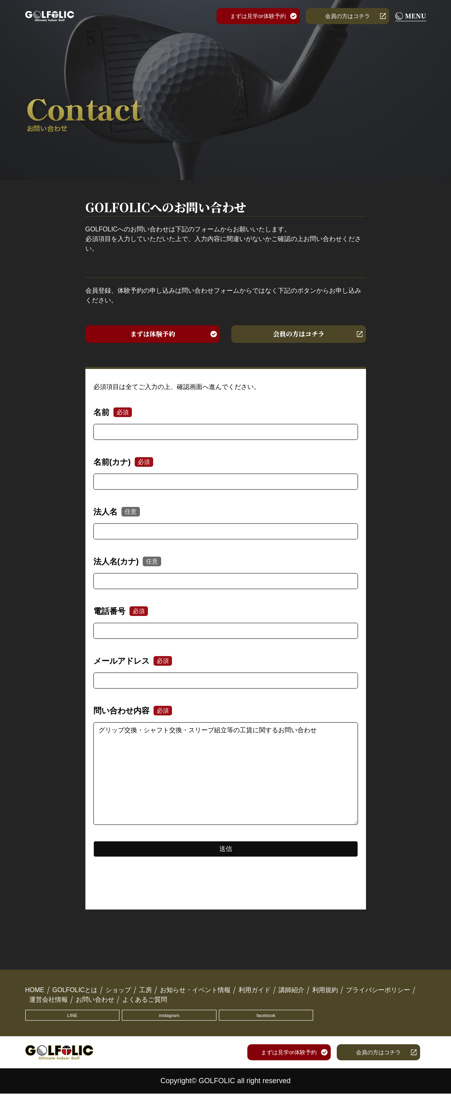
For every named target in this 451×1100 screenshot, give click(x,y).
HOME (34, 993)
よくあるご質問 (144, 1003)
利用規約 (325, 993)
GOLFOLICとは (75, 993)
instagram (112, 1020)
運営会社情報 (48, 1003)
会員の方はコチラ (347, 16)
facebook (172, 1020)
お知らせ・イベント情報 (195, 993)
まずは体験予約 (153, 336)
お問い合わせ (95, 1003)
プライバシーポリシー (378, 993)
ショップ (118, 993)
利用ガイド (255, 993)
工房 (145, 993)
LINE (53, 1020)
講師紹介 (291, 993)
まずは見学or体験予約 (257, 16)
